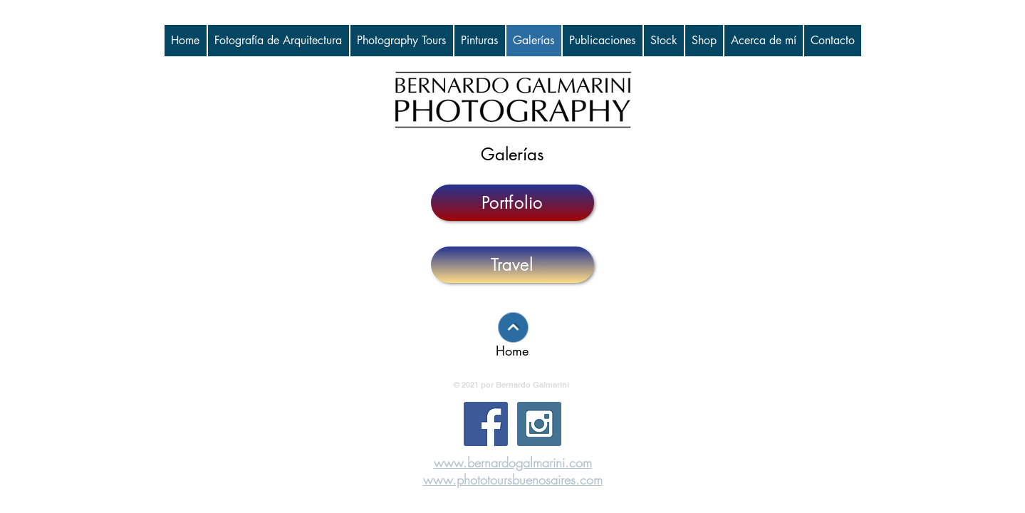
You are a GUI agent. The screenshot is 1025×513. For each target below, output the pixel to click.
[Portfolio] (512, 203)
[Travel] (512, 265)
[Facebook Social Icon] (486, 424)
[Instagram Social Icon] (539, 424)
